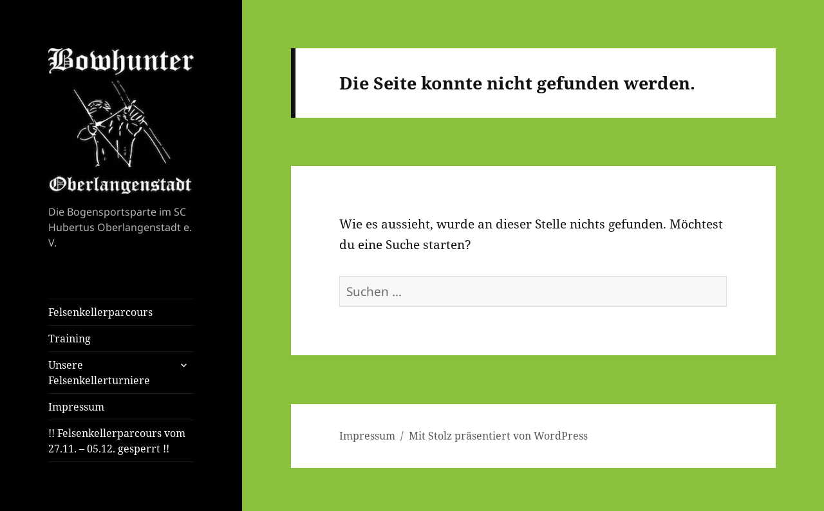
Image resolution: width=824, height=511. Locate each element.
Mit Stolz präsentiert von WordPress (498, 436)
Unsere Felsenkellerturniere (99, 372)
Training (69, 338)
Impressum (76, 407)
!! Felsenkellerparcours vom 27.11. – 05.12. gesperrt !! (116, 441)
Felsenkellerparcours (100, 312)
